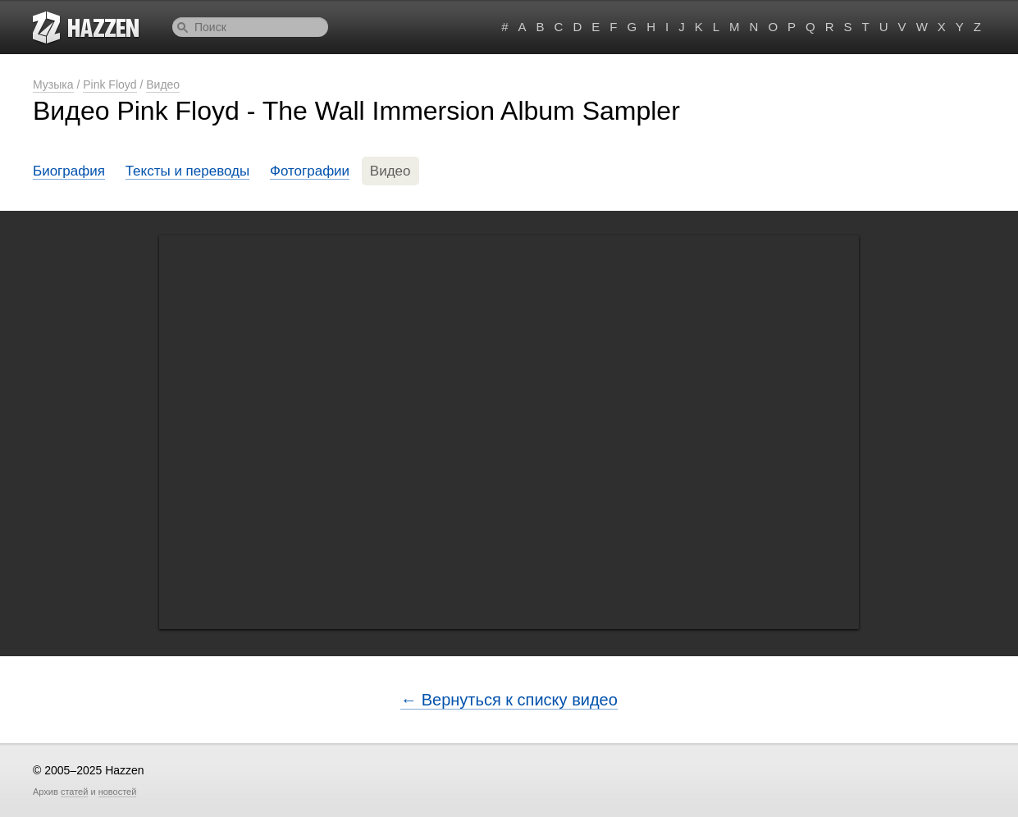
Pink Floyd (109, 84)
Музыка (53, 84)
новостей (117, 791)
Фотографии (309, 171)
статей (74, 791)
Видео (163, 84)
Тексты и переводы (188, 171)
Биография (69, 171)
